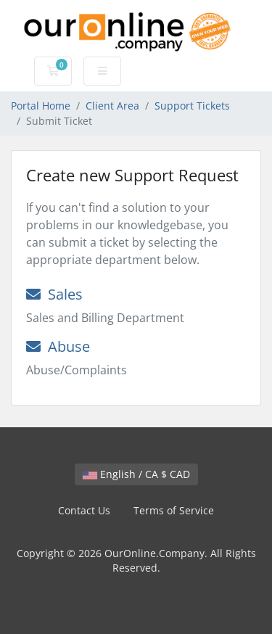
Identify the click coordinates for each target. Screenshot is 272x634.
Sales (54, 294)
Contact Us (84, 510)
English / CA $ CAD (136, 474)
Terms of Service (173, 510)
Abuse (58, 346)
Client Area (112, 105)
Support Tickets (192, 105)
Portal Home (40, 105)
